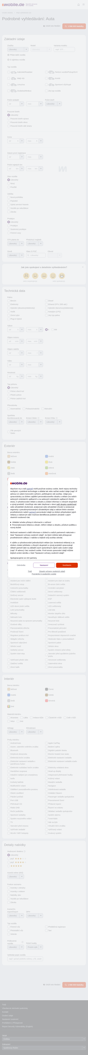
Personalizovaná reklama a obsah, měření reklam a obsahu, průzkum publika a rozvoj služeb (43, 526)
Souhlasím (67, 565)
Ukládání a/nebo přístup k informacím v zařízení (31, 522)
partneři (30, 489)
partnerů (32, 512)
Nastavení (44, 565)
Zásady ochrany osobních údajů (52, 571)
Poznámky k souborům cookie (44, 574)
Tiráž (30, 571)
